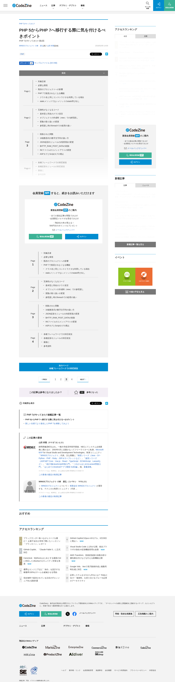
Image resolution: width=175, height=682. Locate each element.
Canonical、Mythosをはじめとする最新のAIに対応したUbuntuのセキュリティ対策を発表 (42, 561)
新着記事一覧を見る (135, 244)
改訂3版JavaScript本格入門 (58, 464)
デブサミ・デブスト (68, 5)
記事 (53, 5)
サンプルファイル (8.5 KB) (45, 63)
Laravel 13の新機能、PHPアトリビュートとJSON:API (135, 237)
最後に (46, 342)
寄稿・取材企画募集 (123, 614)
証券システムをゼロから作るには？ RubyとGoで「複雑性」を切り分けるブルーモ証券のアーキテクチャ (89, 578)
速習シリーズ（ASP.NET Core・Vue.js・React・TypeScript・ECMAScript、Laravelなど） (70, 461)
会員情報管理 (88, 670)
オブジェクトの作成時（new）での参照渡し (59, 118)
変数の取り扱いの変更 (49, 122)
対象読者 (42, 81)
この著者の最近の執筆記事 (50, 474)
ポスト (95, 54)
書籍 (82, 5)
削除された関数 (46, 134)
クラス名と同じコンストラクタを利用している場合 (62, 97)
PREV (43, 379)
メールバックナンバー (63, 230)
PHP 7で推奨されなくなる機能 (51, 93)
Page (27, 91)
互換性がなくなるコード (48, 110)
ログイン (81, 236)
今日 (125, 36)
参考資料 (47, 346)
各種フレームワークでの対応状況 (58, 334)
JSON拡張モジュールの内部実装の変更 (57, 142)
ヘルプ (63, 670)
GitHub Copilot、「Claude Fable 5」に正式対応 (136, 52)
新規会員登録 (45, 236)
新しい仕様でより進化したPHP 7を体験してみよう (47, 423)
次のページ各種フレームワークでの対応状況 (63, 366)
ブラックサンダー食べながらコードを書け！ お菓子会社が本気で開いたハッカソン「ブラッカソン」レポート (42, 541)
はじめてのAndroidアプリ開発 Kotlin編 (61, 467)
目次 (83, 73)
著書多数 (87, 467)
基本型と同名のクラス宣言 (51, 114)
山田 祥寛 (50, 46)
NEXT (83, 379)
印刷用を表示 (26, 403)
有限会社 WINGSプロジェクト (83, 486)
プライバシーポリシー (138, 670)
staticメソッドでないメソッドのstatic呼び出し (59, 101)
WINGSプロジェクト (50, 455)
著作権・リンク (74, 670)
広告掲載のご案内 (145, 614)
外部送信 (152, 670)
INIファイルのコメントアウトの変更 (55, 150)
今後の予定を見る (135, 291)
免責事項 (99, 670)
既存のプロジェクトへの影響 (50, 89)
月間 (145, 36)
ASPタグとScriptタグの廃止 (52, 154)
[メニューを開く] (5, 5)
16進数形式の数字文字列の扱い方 (54, 138)
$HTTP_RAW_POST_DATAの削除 (54, 146)
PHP (22, 54)
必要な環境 (43, 85)
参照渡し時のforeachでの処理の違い (55, 126)
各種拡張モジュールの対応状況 (57, 338)
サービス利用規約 (120, 670)
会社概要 (108, 670)
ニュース (43, 5)
